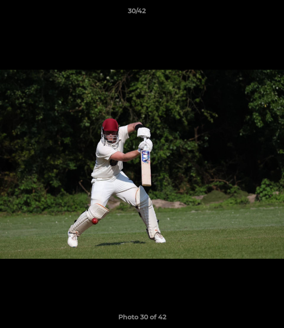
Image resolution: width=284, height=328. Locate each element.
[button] (251, 13)
